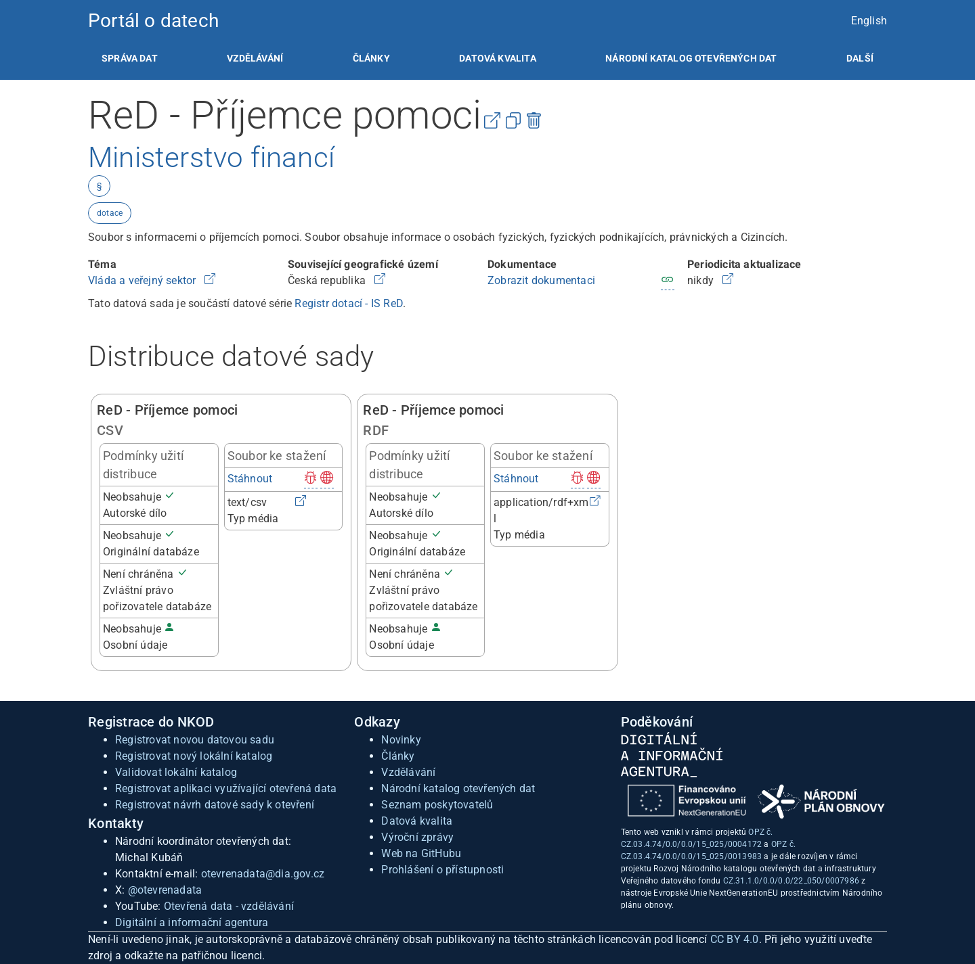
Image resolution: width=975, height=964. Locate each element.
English (869, 20)
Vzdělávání (255, 58)
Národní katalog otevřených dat (458, 788)
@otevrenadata (165, 889)
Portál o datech (153, 20)
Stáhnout (250, 478)
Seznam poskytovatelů (437, 804)
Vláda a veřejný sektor (143, 280)
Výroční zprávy (417, 837)
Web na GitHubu (421, 853)
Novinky (400, 739)
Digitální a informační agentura (191, 922)
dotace (110, 213)
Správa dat (130, 58)
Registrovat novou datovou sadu (194, 739)
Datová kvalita (497, 58)
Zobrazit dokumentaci (541, 280)
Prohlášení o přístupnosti (442, 869)
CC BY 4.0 (734, 939)
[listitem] (129, 58)
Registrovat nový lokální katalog (193, 756)
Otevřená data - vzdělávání (229, 906)
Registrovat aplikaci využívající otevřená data (226, 788)
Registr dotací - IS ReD (349, 303)
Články (371, 58)
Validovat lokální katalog (176, 772)
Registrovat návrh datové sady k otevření (214, 804)
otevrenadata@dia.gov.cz (263, 873)
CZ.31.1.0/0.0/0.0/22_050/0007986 (791, 881)
